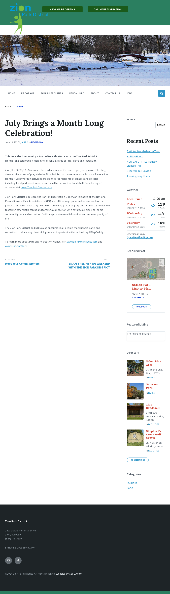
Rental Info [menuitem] (76, 93)
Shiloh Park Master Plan (141, 287)
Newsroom (37, 142)
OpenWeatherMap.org (140, 237)
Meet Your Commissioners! (22, 263)
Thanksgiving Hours (138, 176)
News (20, 106)
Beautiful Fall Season (139, 170)
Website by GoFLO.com (69, 573)
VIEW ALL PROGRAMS (62, 9)
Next (107, 259)
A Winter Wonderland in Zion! (143, 151)
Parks (151, 377)
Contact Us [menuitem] (112, 93)
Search (131, 119)
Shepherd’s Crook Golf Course (153, 434)
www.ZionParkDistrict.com (36, 187)
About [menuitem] (95, 93)
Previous (10, 259)
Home (8, 106)
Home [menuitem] (11, 93)
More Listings (137, 460)
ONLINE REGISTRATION (108, 9)
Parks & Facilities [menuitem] (52, 93)
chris (25, 142)
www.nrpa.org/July (15, 246)
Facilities (153, 424)
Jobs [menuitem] (129, 93)
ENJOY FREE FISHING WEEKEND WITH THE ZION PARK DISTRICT (89, 265)
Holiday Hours (135, 156)
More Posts (142, 306)
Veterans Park (152, 386)
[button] (5, 60)
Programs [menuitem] (27, 93)
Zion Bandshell (153, 406)
